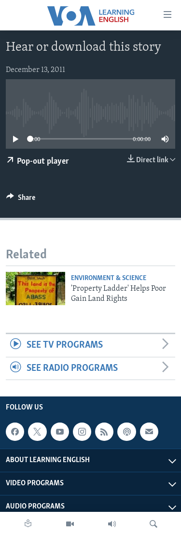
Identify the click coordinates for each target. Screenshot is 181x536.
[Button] (20, 200)
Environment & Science (108, 278)
